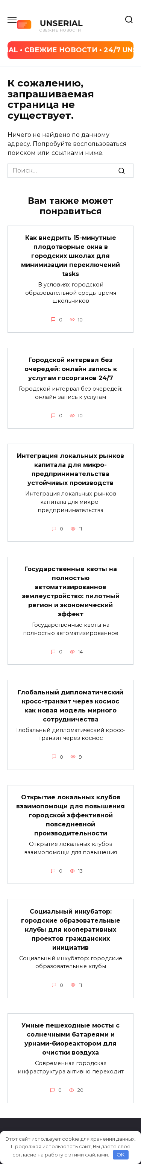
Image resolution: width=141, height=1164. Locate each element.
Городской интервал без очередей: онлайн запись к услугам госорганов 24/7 (70, 369)
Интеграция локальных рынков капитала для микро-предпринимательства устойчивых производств (70, 469)
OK (120, 1155)
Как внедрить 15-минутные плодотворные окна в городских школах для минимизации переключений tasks (70, 255)
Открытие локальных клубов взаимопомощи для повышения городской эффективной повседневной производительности (70, 815)
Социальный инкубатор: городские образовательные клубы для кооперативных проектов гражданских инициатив (70, 929)
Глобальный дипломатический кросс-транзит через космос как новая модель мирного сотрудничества (70, 705)
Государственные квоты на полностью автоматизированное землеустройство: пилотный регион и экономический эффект (71, 591)
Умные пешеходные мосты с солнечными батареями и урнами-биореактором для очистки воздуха (70, 1039)
